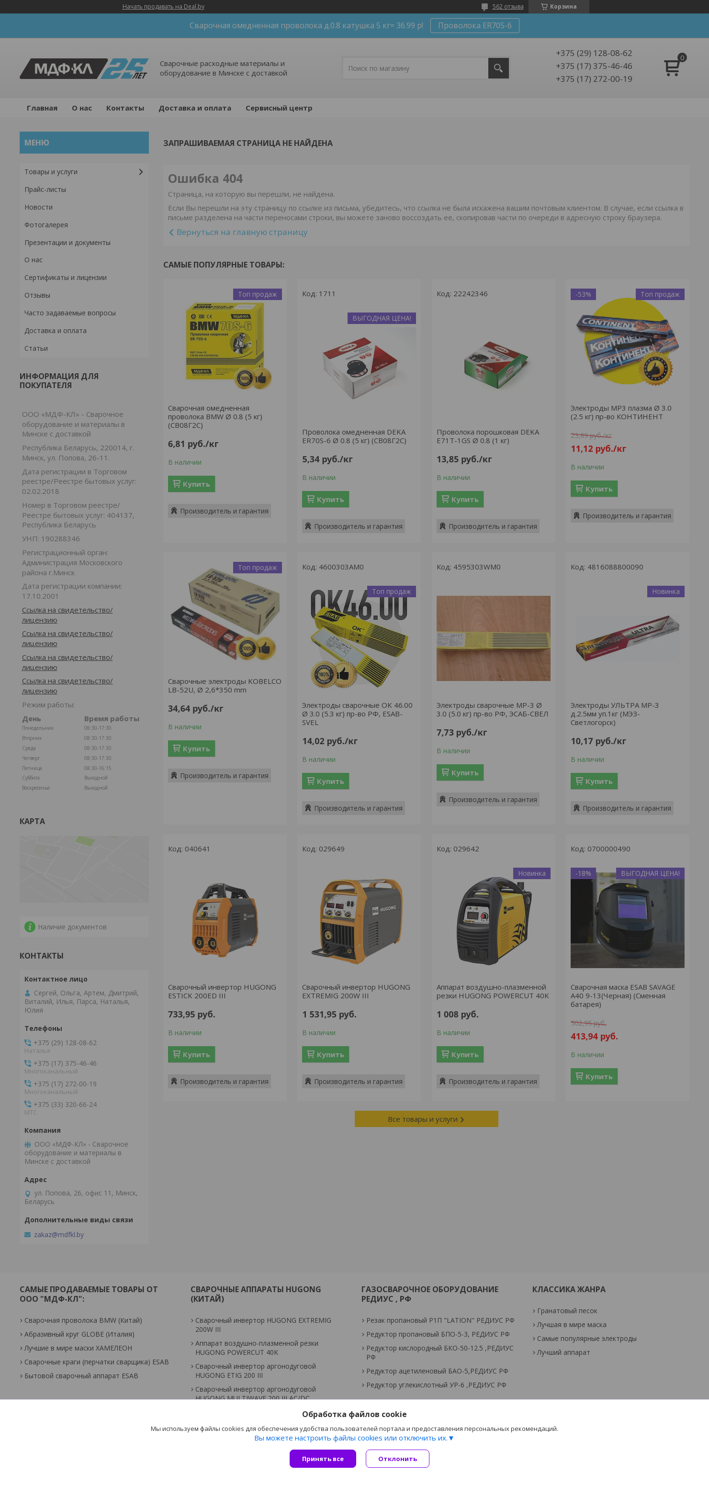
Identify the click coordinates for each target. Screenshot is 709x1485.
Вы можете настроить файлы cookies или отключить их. (351, 1437)
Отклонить (397, 1458)
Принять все (323, 1458)
